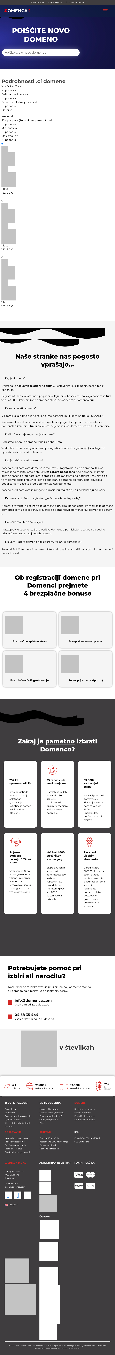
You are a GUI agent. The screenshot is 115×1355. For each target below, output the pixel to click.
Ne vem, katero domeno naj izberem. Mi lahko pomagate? (43, 541)
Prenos (8, 257)
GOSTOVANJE (13, 1131)
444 (15, 1182)
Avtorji (64, 1347)
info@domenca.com (33, 1000)
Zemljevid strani (74, 1347)
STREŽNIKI (45, 1131)
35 (11, 1182)
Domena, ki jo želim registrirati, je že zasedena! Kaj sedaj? (43, 498)
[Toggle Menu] (105, 10)
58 (8, 1182)
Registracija (11, 143)
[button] (57, 379)
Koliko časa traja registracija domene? (30, 434)
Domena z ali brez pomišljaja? (24, 522)
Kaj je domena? (15, 378)
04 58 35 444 (26, 1015)
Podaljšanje (11, 200)
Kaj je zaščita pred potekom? (24, 460)
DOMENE (80, 1102)
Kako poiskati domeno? (20, 408)
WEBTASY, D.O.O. (15, 1162)
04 (6, 1182)
